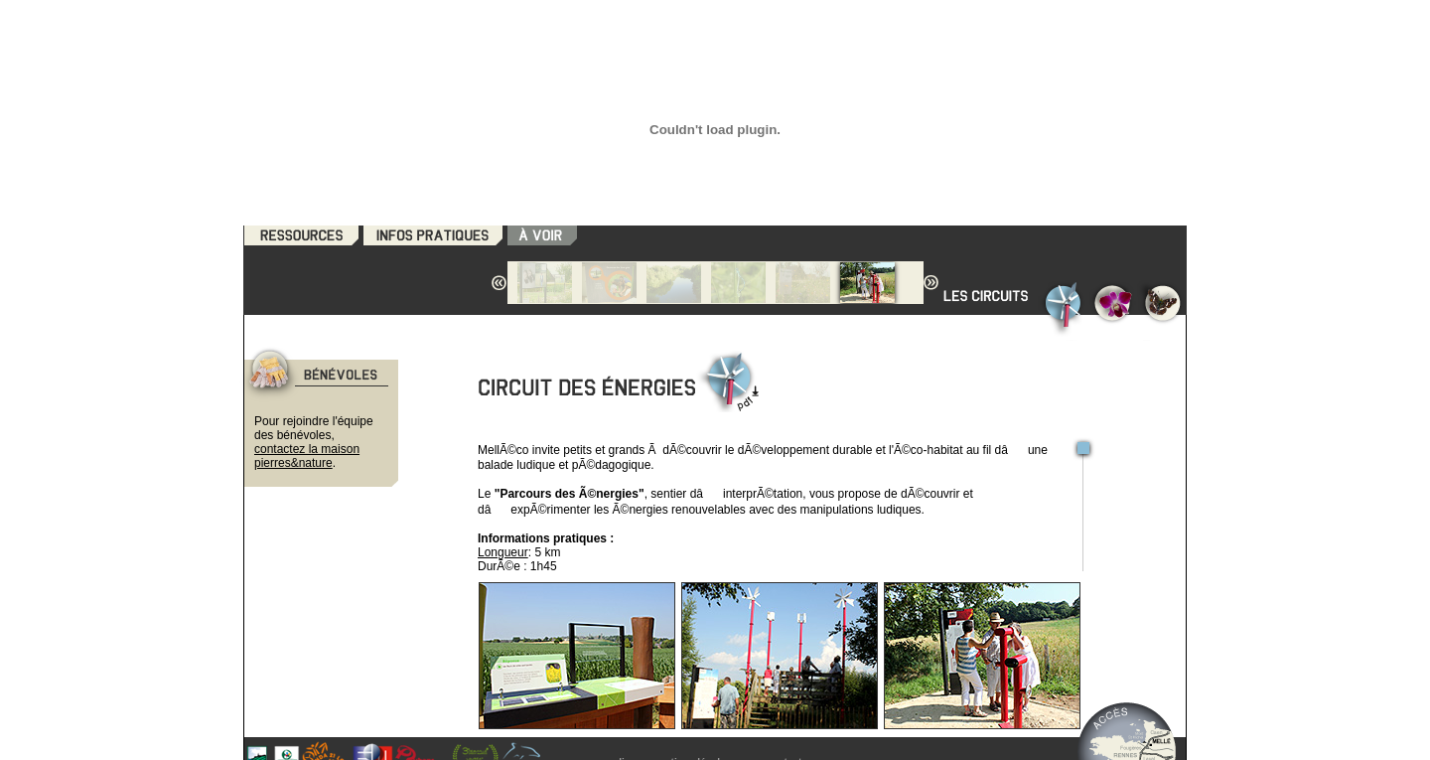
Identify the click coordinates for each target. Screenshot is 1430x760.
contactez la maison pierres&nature (306, 456)
